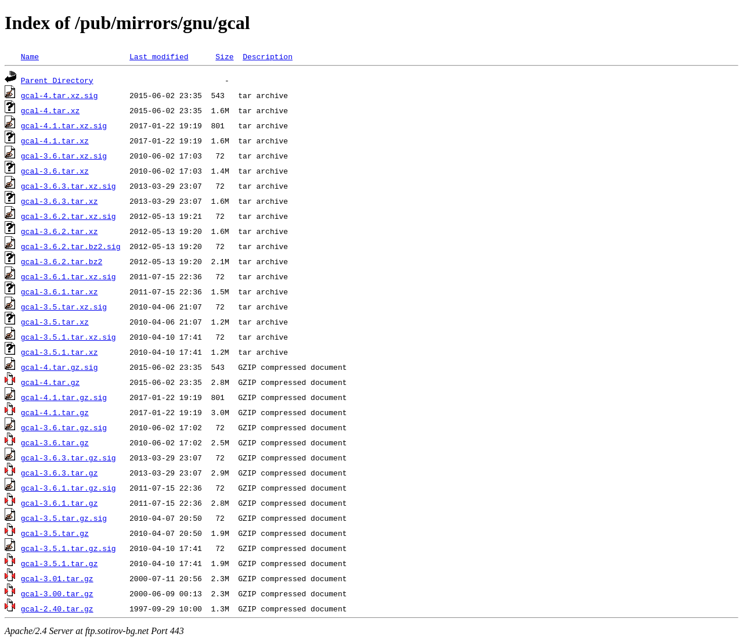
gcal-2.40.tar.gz (57, 608)
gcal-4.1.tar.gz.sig (64, 397)
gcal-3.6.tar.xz (55, 170)
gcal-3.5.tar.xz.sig (64, 306)
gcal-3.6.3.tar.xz (59, 201)
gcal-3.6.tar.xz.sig (64, 155)
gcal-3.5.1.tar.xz (59, 352)
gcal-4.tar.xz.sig (59, 95)
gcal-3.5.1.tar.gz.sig (68, 548)
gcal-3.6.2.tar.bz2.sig (71, 246)
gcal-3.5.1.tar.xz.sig (68, 337)
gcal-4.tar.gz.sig (59, 367)
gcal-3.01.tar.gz (57, 578)
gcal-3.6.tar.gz (55, 442)
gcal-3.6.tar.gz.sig (64, 427)
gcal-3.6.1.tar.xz (59, 291)
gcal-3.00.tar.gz (57, 593)
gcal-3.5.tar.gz (55, 533)
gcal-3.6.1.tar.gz (59, 503)
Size (224, 56)
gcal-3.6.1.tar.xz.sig (68, 276)
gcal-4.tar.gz (50, 382)
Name (30, 56)
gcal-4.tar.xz (50, 110)
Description (268, 56)
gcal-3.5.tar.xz (55, 321)
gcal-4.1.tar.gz (55, 412)
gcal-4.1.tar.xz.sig (64, 125)
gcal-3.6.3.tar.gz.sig (68, 457)
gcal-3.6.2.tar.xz (59, 231)
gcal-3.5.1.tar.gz (59, 563)
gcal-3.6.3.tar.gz (59, 472)
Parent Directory (57, 80)
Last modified (158, 56)
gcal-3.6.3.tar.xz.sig (68, 186)
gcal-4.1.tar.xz (55, 140)
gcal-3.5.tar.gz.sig (64, 518)
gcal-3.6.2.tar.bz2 (61, 261)
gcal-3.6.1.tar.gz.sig (68, 487)
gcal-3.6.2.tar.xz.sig (68, 216)
